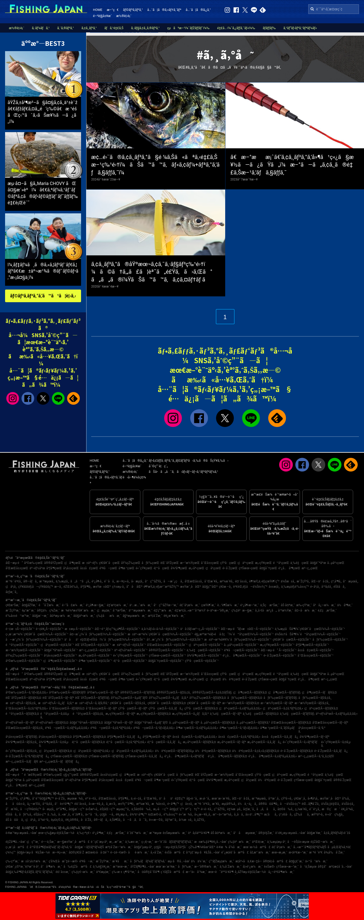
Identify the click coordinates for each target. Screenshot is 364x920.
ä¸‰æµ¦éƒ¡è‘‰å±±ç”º (295, 586)
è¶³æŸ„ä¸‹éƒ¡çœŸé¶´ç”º (264, 581)
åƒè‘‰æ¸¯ (185, 866)
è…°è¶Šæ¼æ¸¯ (228, 605)
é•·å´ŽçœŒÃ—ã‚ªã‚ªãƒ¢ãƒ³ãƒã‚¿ (27, 756)
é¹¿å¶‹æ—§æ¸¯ (96, 605)
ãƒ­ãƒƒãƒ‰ (269, 28)
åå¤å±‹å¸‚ (16, 804)
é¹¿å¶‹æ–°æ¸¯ (249, 605)
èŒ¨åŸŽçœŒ (169, 563)
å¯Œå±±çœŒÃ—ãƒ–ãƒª (101, 708)
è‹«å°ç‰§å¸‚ (334, 814)
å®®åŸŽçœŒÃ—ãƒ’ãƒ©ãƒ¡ (137, 692)
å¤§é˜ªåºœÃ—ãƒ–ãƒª (118, 722)
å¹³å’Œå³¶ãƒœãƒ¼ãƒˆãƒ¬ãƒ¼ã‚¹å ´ (51, 847)
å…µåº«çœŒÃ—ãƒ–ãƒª (184, 722)
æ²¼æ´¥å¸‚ (227, 581)
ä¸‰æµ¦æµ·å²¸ (276, 842)
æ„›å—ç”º (160, 809)
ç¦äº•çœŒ (246, 563)
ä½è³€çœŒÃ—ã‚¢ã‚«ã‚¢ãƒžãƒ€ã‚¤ (255, 751)
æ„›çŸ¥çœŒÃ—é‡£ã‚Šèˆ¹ (277, 645)
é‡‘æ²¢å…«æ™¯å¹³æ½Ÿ (190, 610)
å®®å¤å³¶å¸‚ (269, 804)
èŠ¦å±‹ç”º (40, 814)
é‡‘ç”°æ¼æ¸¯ (164, 610)
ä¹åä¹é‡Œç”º (172, 798)
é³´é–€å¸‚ (91, 798)
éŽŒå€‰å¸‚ (71, 586)
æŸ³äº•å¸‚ (317, 814)
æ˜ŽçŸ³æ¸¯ (13, 610)
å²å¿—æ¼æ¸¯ (324, 605)
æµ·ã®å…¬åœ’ (179, 861)
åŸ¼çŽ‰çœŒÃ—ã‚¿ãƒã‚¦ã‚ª (168, 698)
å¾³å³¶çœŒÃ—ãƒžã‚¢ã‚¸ (22, 742)
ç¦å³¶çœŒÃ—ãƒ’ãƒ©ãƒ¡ (284, 692)
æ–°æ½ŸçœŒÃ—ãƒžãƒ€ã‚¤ (240, 703)
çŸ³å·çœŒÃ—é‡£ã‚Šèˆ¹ (202, 661)
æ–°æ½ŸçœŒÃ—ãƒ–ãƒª (276, 703)
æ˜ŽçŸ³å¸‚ (303, 581)
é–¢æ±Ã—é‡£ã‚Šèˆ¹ (20, 629)
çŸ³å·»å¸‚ (287, 798)
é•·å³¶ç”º (173, 804)
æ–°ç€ (112, 10)
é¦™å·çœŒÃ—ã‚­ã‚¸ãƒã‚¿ (164, 742)
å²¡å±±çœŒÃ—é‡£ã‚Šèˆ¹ (60, 655)
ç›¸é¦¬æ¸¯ (147, 842)
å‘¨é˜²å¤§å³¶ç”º (43, 798)
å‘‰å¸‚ (346, 798)
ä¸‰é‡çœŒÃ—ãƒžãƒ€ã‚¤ (260, 713)
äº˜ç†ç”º (192, 809)
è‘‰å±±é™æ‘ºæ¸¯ (18, 616)
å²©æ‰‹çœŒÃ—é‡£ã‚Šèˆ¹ (24, 661)
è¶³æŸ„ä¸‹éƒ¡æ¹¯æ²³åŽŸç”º (161, 586)
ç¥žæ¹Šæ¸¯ (13, 605)
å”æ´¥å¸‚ (12, 809)
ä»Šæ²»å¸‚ (92, 809)
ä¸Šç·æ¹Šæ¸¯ (269, 605)
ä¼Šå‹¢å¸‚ (347, 804)
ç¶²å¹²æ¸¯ (130, 872)
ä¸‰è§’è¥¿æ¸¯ (102, 866)
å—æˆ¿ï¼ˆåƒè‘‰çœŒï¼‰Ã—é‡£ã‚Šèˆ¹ (34, 639)
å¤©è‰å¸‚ (285, 809)
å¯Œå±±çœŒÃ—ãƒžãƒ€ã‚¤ (66, 708)
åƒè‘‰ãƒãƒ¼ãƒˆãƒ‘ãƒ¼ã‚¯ (148, 861)
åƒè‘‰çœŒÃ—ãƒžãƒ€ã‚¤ (244, 698)
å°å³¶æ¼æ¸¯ (51, 866)
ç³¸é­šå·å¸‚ (286, 814)
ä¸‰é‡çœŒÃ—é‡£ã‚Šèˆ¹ (205, 650)
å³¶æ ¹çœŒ (127, 568)
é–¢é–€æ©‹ (118, 852)
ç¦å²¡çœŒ (213, 568)
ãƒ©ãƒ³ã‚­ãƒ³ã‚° (133, 10)
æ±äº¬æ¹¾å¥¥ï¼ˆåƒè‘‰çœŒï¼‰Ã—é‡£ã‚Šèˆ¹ (237, 639)
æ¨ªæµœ (155, 833)
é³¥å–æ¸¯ (86, 861)
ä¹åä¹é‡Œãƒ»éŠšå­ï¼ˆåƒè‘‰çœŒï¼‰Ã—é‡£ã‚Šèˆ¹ (104, 639)
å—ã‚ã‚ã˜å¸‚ (135, 820)
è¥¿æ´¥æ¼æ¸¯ (174, 616)
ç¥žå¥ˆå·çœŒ (109, 563)
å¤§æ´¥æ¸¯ (314, 833)
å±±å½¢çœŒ (109, 774)
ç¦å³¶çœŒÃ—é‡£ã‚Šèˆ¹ (60, 661)
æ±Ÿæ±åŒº (102, 586)
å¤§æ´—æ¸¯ (40, 616)
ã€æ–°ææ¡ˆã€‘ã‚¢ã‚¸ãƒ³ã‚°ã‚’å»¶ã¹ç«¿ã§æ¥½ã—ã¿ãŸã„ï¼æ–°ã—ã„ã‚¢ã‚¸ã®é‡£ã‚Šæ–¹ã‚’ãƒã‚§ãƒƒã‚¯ (292, 165)
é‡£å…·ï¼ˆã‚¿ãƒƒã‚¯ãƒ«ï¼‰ (236, 28)
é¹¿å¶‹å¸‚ (97, 581)
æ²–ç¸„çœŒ (309, 568)
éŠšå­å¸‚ (340, 586)
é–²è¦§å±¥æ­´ (102, 16)
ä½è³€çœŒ (231, 679)
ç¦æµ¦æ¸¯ (104, 610)
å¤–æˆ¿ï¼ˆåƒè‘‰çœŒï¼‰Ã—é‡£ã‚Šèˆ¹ (98, 634)
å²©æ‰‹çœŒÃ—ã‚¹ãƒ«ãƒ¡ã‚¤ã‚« (27, 692)
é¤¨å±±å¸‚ (241, 581)
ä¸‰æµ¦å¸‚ (62, 581)
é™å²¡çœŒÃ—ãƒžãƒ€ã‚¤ (22, 713)
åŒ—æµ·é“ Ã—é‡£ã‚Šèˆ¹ (278, 650)
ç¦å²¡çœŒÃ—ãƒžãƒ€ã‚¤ (55, 751)
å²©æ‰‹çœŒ (33, 563)
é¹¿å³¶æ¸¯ (99, 833)
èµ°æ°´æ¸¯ (29, 610)
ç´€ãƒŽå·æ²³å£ (172, 872)
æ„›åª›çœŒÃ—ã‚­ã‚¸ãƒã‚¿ (264, 742)
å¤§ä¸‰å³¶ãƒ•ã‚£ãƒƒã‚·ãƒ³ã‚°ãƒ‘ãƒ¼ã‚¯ (30, 872)
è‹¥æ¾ (221, 847)
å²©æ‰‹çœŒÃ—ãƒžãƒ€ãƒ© (67, 692)
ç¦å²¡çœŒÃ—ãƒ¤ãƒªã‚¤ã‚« (91, 751)
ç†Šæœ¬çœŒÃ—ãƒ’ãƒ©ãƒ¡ (106, 756)
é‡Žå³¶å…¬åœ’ (15, 842)
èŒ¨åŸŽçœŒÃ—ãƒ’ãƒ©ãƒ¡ (92, 698)
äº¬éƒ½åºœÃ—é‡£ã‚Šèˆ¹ (130, 650)
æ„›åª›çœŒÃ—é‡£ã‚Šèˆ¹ (95, 655)
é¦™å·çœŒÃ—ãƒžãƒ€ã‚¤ (88, 742)
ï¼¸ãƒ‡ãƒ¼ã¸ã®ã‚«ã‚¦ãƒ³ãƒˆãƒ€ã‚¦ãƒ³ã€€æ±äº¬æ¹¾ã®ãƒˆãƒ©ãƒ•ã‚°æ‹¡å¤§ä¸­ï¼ (43, 271)
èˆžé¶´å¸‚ (78, 814)
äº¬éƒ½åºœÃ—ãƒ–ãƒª (20, 722)
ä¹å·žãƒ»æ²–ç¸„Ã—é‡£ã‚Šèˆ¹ (200, 629)
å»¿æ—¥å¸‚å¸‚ (202, 814)
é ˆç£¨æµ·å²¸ (99, 842)
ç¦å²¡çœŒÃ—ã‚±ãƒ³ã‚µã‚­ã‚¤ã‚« (133, 751)
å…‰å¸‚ (52, 814)
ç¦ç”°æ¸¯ (33, 842)
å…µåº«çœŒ (335, 563)
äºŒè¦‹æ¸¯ (259, 842)
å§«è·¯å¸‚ (192, 798)
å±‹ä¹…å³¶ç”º (254, 814)
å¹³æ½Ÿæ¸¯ (285, 610)
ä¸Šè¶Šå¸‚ (116, 820)
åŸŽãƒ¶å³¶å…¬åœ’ (142, 866)
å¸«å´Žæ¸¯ (156, 852)
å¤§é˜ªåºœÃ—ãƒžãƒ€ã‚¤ (86, 722)
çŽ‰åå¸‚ (302, 814)
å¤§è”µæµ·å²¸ (143, 847)
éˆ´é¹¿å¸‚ (314, 809)
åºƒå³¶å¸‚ (86, 586)
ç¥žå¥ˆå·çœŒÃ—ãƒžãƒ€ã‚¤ (167, 703)
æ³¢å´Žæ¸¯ (155, 616)
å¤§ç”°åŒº (210, 586)
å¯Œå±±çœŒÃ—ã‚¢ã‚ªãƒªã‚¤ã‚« (27, 708)
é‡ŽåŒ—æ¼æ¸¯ (323, 842)
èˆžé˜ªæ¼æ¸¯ (137, 833)
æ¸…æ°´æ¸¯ (116, 842)
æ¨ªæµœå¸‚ (46, 581)
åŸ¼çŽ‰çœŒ (130, 563)
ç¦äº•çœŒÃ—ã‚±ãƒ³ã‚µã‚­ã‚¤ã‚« (240, 708)
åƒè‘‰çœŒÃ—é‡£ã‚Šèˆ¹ (330, 639)
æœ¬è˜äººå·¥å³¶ (221, 872)
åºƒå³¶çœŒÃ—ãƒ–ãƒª (157, 737)
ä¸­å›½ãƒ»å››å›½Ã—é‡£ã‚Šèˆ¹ (160, 629)
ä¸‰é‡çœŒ (299, 563)
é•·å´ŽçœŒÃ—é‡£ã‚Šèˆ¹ (279, 655)
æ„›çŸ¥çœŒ (263, 563)
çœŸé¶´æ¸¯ (208, 605)
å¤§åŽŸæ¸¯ (29, 605)
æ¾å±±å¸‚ (158, 804)
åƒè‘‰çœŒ (150, 563)
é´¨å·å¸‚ (109, 581)
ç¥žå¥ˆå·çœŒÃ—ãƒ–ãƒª (204, 703)
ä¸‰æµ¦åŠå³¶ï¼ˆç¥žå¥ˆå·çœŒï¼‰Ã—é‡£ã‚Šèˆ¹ (310, 629)
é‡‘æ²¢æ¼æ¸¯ (117, 605)
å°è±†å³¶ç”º (63, 804)
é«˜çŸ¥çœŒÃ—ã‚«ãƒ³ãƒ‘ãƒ (301, 742)
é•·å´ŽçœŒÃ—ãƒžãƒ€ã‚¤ (296, 751)
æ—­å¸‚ (58, 586)
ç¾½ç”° (11, 852)
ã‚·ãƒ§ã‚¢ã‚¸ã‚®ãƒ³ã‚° (145, 28)
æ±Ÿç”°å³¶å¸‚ (126, 804)
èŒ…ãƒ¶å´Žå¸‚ (311, 804)
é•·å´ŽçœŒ (230, 568)
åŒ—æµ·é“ (14, 563)
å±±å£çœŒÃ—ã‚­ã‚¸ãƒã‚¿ (280, 737)
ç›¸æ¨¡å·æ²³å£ (17, 847)
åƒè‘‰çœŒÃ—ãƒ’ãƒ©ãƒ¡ (280, 698)
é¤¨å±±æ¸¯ (63, 872)
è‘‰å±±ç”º (171, 814)
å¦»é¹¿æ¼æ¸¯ (253, 866)
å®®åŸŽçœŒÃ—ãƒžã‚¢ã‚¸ (174, 692)
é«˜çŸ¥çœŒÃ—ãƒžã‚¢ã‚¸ (22, 751)
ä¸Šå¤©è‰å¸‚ (141, 809)
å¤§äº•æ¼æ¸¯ (84, 616)
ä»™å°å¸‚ (92, 814)
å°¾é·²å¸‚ (44, 820)
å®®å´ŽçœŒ (342, 780)
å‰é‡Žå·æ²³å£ (78, 866)
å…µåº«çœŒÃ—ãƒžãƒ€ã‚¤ (218, 722)
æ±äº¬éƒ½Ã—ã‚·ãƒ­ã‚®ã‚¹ (92, 703)
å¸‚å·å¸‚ (239, 814)
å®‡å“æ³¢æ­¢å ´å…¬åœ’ (335, 866)
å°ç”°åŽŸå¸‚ (153, 581)
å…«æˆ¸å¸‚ (64, 814)
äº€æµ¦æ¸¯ (103, 872)
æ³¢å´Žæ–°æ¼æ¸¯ (119, 847)
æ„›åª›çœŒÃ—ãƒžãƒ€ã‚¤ (199, 742)
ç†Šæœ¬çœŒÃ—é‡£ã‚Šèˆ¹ (167, 655)
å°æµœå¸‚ (350, 581)
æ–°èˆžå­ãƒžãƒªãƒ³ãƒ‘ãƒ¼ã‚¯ (174, 842)
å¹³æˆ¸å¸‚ (274, 798)
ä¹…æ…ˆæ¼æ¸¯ (140, 605)
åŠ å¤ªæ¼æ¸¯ (221, 833)
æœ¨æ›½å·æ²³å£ (257, 847)
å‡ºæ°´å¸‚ (171, 820)
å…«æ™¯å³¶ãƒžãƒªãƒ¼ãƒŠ (309, 847)
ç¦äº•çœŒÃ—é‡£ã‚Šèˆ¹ (206, 645)
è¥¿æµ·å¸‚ (122, 814)
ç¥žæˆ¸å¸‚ (300, 798)
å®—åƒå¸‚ (30, 581)
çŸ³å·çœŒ (228, 563)
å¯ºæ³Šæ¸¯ (120, 610)
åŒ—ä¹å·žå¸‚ (320, 581)
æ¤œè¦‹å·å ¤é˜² (97, 852)
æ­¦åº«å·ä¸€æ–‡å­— (248, 861)
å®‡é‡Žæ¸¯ (266, 833)
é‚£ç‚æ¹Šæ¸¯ (327, 610)
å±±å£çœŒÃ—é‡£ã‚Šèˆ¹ (315, 650)
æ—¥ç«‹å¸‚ (123, 581)
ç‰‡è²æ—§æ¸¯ (243, 610)
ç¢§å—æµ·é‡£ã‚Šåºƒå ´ (170, 847)
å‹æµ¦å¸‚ (137, 581)
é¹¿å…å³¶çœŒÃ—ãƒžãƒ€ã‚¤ (227, 756)
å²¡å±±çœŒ (71, 568)
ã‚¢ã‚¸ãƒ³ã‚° (89, 28)
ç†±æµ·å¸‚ (118, 586)
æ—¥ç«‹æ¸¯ (59, 852)
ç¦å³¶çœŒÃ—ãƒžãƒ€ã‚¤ (250, 692)
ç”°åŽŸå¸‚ (220, 809)
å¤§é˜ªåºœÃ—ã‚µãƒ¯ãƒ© (151, 722)
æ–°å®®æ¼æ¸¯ (206, 866)
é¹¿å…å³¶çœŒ (289, 568)
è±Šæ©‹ (269, 866)
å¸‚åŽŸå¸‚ (199, 820)
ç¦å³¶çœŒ (72, 563)
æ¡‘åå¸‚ (271, 814)
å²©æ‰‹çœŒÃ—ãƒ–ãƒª (103, 692)
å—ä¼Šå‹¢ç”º (290, 804)
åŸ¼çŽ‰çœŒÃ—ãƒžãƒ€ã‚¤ (207, 698)
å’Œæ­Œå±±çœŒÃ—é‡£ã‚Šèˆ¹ (167, 645)
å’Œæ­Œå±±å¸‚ (194, 581)
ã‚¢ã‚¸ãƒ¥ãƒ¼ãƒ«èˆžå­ (338, 833)
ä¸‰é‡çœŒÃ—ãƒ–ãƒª (226, 713)
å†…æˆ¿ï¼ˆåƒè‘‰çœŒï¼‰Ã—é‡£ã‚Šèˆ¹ (175, 639)
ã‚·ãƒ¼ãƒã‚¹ (41, 28)
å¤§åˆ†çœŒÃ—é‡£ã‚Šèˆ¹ (166, 661)
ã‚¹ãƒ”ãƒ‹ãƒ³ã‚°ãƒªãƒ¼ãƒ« (300, 28)
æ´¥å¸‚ (216, 804)
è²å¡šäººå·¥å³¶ (198, 833)
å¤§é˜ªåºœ (318, 563)
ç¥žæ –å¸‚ (225, 586)
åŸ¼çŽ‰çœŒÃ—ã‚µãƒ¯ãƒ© (129, 698)
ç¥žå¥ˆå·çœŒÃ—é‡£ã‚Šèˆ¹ (292, 639)
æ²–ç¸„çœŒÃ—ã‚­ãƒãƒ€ (22, 761)
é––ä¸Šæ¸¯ (48, 842)
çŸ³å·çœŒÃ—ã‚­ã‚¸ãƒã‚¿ (166, 708)
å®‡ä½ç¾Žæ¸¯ (48, 610)
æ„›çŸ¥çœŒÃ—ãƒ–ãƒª (120, 713)
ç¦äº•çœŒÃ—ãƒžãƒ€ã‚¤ (321, 708)
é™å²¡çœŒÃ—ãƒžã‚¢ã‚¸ (88, 713)
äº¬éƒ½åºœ (37, 568)
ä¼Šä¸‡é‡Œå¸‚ (330, 804)
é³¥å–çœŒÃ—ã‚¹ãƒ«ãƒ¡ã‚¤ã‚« (154, 728)
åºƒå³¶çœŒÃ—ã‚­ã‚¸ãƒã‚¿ (124, 737)
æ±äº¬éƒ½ (90, 563)
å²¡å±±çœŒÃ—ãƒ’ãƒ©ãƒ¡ (21, 737)
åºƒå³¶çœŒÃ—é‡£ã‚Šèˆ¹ (312, 645)
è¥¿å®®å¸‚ (72, 820)
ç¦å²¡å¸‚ (11, 586)
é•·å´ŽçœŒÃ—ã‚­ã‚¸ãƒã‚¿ (331, 751)
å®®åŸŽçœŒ (53, 563)
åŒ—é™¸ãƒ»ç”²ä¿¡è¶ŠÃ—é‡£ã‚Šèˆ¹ (117, 629)
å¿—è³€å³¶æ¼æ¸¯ (281, 872)
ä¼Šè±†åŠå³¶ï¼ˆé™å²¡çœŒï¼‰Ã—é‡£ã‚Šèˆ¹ (307, 634)
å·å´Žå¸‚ (86, 820)
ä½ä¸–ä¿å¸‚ (247, 804)
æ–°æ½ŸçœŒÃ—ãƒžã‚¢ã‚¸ (312, 703)
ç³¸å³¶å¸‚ (336, 581)
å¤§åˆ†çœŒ (268, 568)
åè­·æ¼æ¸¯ (138, 852)
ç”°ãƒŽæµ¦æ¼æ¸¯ (221, 861)
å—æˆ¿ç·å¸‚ (173, 581)
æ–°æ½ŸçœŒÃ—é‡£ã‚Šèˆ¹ (24, 650)
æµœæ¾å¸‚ (75, 798)
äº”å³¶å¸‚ (61, 809)
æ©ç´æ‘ (331, 809)
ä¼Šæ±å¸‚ (288, 581)
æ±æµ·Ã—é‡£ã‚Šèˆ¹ (79, 629)
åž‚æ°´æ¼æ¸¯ (260, 852)
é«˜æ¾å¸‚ (186, 814)
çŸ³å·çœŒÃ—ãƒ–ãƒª (132, 708)
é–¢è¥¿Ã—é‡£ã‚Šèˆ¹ (49, 629)
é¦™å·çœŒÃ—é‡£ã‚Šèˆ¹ (130, 661)
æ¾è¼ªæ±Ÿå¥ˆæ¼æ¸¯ (78, 610)
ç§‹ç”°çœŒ (71, 774)
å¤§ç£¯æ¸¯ (296, 861)
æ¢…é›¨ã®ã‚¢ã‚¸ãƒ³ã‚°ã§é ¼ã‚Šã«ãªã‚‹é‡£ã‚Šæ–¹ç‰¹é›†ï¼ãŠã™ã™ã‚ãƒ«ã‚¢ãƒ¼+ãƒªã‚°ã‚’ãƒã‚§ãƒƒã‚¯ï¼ (155, 165)
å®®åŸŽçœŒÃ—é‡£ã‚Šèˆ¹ (167, 650)
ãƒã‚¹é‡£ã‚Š (113, 28)
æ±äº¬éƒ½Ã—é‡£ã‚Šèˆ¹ (129, 645)
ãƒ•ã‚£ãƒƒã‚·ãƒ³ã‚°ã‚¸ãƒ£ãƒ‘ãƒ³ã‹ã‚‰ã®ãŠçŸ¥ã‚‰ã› (188, 460)
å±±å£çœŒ (89, 568)
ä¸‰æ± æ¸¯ (132, 842)
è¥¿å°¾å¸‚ (347, 809)
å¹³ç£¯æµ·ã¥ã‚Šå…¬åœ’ (203, 852)
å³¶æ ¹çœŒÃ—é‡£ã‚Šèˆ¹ (95, 661)
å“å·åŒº (134, 586)
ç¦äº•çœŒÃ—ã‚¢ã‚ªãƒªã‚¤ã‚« (283, 708)
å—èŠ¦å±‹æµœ (298, 842)
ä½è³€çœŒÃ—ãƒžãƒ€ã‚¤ (213, 751)
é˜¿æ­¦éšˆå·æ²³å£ (234, 852)
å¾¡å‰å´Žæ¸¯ (334, 852)
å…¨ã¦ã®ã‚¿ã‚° (198, 10)
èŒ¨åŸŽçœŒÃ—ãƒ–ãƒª (58, 698)
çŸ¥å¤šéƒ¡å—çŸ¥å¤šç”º (35, 586)
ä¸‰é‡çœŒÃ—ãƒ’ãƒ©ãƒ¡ (297, 713)
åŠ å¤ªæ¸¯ (288, 605)
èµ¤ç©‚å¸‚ (57, 820)
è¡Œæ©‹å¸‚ (155, 814)
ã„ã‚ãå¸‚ (266, 809)
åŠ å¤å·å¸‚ (15, 820)
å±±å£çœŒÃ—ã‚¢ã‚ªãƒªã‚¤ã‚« (239, 737)
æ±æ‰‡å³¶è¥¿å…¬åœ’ (210, 842)
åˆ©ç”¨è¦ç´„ (158, 466)
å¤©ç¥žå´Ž (76, 852)
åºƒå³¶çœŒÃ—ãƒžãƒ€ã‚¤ (89, 737)
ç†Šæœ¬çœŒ (248, 568)
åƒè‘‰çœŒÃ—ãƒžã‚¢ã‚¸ (315, 698)
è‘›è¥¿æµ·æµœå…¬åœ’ (290, 833)
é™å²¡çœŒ (281, 563)
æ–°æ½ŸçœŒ (190, 563)
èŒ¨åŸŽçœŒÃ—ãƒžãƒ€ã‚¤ (23, 698)
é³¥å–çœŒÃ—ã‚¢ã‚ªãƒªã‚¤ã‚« (111, 728)
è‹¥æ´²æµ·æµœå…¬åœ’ (21, 833)
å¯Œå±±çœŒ (210, 563)
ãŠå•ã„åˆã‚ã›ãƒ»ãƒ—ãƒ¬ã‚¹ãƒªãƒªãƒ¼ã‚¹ (183, 472)
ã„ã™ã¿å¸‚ (80, 581)
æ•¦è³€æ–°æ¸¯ (298, 852)
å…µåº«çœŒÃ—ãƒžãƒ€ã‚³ (253, 722)
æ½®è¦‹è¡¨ (124, 16)
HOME (97, 10)
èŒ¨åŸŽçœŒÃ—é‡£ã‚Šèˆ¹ (93, 645)
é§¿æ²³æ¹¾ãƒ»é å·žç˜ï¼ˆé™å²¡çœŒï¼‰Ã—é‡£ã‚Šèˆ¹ (234, 634)
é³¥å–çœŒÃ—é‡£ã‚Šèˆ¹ (242, 650)
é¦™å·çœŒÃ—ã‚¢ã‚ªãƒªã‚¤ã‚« (126, 742)
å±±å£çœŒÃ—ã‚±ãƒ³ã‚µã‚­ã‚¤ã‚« (195, 737)
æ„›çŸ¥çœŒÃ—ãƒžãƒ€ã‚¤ (154, 713)
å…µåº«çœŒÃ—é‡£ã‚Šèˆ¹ (241, 645)
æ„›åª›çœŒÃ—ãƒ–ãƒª (231, 742)
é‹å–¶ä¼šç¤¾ (134, 477)
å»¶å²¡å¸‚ (313, 798)
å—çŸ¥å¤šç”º (30, 809)
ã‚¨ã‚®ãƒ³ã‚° (65, 28)
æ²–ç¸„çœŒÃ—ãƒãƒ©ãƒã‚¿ (60, 761)
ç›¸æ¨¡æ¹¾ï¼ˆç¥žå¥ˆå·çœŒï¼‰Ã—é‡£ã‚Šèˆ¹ (37, 634)
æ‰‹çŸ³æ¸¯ (304, 605)
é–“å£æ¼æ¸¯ (73, 605)
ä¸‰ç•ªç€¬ (84, 833)
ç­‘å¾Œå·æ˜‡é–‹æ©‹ (63, 861)
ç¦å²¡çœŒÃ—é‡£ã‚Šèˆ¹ (57, 645)
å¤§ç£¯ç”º (176, 809)
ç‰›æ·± (117, 872)
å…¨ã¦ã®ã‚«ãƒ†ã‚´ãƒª (164, 10)
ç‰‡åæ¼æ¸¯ (108, 616)
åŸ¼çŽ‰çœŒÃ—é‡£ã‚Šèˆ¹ (24, 655)
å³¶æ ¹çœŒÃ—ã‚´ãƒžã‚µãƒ (278, 728)
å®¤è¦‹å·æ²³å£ (275, 861)
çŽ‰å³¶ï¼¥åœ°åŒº (201, 847)
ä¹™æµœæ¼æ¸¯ (140, 610)
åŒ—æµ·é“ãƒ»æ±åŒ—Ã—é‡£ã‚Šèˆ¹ (247, 629)
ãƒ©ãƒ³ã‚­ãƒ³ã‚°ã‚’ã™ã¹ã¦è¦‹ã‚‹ (43, 295)
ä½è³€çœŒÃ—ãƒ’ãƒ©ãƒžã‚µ (174, 751)
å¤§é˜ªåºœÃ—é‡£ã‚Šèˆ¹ (61, 650)
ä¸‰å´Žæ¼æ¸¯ (230, 866)
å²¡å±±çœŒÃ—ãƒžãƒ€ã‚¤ (55, 737)
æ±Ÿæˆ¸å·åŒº (190, 586)
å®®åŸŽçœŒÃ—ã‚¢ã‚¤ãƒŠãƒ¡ (212, 692)
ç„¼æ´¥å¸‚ (301, 809)
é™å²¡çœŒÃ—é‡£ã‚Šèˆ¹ (22, 645)
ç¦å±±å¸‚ (186, 804)
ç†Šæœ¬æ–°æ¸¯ (287, 866)
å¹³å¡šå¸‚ (326, 586)
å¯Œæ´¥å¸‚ (211, 581)
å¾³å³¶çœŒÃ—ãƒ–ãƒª (314, 737)
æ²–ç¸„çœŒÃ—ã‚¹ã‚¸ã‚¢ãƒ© (316, 756)
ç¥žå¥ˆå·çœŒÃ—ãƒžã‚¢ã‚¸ (128, 703)
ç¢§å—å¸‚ (107, 814)
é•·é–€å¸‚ (207, 809)
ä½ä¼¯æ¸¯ (199, 861)
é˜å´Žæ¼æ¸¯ (50, 605)
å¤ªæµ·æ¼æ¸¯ (61, 616)
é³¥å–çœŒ (108, 568)
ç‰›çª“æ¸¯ (13, 861)
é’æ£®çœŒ (33, 774)
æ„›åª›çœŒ (196, 568)
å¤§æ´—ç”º (76, 809)
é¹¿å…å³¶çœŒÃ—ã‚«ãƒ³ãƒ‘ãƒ (185, 756)
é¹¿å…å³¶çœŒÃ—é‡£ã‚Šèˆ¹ (242, 655)
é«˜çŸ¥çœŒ (144, 568)
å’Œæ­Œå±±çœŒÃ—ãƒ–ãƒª (330, 722)
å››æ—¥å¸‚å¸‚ (97, 804)
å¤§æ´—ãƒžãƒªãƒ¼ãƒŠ (89, 847)
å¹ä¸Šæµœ (308, 866)
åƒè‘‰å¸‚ (25, 814)
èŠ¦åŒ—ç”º (107, 809)
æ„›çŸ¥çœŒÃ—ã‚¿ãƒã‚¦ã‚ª (190, 713)
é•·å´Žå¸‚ (60, 798)
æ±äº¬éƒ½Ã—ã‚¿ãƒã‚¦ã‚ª (55, 703)
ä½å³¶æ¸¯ (345, 605)
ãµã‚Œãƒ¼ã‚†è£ (340, 847)
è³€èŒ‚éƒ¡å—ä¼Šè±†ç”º (250, 586)
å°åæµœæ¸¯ (245, 833)
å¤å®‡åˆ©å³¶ (148, 872)
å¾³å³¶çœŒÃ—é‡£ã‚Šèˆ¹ (204, 655)
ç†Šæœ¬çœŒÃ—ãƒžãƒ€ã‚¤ (69, 756)
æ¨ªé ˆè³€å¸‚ (14, 581)
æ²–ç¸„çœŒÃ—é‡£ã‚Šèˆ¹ (96, 650)
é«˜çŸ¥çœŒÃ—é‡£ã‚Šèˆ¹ (130, 655)
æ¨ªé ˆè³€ (315, 852)
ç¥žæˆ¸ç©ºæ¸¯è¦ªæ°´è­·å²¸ (22, 866)
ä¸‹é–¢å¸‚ (136, 798)
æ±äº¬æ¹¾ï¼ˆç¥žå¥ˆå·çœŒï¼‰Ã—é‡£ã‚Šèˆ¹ (160, 634)
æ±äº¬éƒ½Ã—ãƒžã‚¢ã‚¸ (21, 703)
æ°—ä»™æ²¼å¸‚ (223, 814)
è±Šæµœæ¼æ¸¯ (175, 833)
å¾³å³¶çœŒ (179, 568)
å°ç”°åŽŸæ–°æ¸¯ (166, 605)
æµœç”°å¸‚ (123, 809)
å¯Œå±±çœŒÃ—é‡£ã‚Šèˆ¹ (315, 655)
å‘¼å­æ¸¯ (235, 847)
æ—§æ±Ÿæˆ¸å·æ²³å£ (73, 842)
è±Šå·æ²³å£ (175, 852)
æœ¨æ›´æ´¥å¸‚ (221, 798)
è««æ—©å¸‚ (156, 820)
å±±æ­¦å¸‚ (274, 586)
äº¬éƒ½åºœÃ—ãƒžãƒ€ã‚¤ (51, 722)
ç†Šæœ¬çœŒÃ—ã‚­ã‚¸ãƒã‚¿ (144, 756)
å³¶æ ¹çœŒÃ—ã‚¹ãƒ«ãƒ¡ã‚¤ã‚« (239, 728)
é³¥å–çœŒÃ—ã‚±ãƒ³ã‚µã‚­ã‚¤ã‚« (67, 728)
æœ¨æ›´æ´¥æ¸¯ (166, 866)
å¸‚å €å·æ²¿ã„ (266, 610)
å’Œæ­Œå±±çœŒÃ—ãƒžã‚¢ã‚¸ (25, 728)
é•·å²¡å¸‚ (315, 586)
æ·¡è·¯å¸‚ (204, 798)
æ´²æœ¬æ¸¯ (121, 866)
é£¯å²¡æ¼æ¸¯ (190, 605)
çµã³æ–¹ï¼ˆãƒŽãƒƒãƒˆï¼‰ (188, 28)
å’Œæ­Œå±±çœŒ (17, 568)
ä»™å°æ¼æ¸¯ (316, 861)
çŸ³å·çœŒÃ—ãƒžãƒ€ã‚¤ (201, 708)
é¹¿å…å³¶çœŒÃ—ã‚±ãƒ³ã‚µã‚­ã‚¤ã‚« (272, 756)
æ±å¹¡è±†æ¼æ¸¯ (34, 861)
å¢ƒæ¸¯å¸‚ (12, 592)
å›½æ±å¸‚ (186, 820)
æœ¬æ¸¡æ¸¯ (279, 852)
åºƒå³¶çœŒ (54, 568)
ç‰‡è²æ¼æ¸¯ (239, 842)
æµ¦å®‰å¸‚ (228, 804)
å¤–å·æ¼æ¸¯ (306, 610)
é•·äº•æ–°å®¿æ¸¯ (218, 610)
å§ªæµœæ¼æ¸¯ (135, 616)
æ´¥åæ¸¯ (120, 861)
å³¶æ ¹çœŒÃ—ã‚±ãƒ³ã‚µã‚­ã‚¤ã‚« (197, 728)
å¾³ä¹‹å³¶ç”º (138, 814)
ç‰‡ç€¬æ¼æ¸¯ (83, 872)
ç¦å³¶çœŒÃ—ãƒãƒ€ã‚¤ (319, 692)
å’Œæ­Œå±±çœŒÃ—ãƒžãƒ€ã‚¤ (291, 722)
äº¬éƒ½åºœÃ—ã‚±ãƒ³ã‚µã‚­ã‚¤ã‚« (337, 713)
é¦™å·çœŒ (161, 568)
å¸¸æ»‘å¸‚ (111, 804)
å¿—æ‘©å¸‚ (34, 804)
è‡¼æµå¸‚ (234, 809)
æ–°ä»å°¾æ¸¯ (196, 872)
